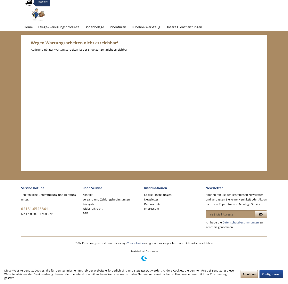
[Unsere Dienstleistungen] (184, 27)
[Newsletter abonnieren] (261, 214)
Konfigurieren (271, 274)
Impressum (151, 208)
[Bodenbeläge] (94, 27)
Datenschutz (152, 204)
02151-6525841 (34, 208)
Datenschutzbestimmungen (241, 222)
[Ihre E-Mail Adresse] (230, 214)
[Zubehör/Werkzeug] (146, 27)
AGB (85, 213)
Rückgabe (89, 204)
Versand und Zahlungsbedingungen (106, 199)
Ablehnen (249, 274)
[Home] (28, 27)
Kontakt (88, 195)
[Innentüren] (118, 27)
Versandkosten (135, 243)
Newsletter (151, 199)
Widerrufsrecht (93, 208)
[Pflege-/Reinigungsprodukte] (59, 27)
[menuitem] (28, 27)
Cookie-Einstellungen (158, 195)
